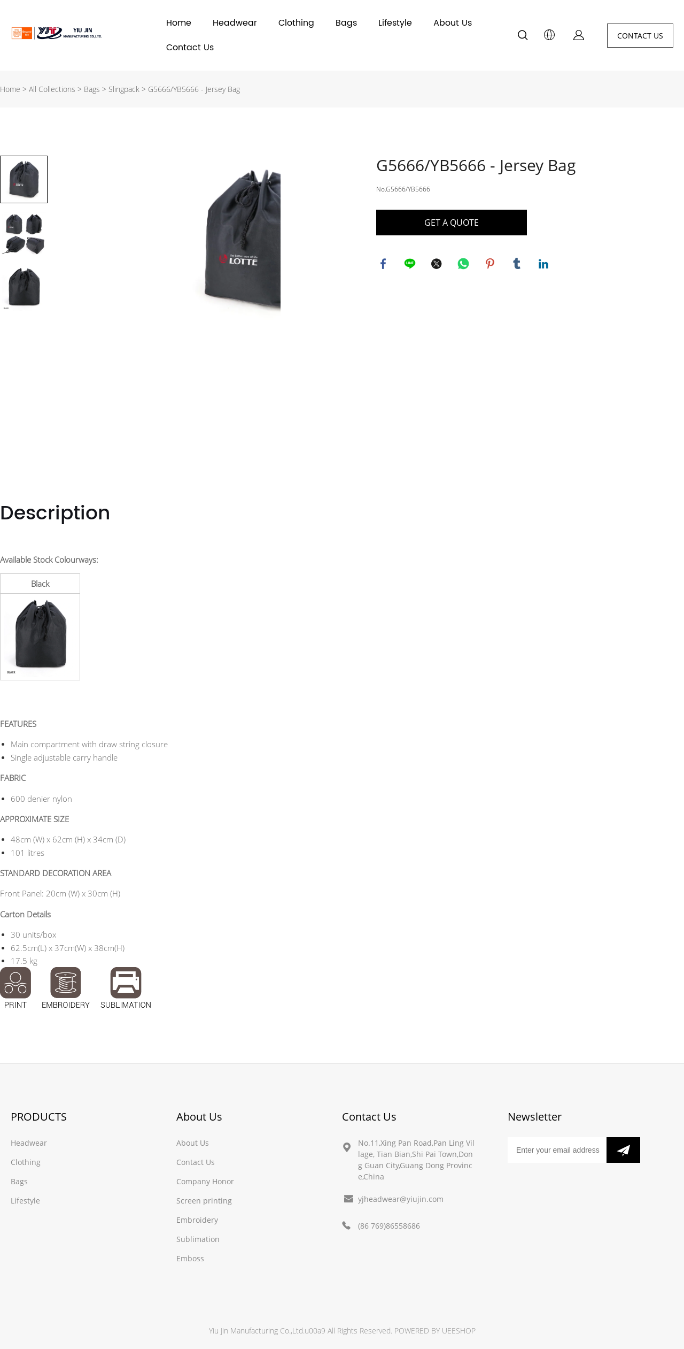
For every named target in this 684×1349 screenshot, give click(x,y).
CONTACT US (640, 35)
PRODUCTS (39, 1116)
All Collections (52, 89)
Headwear (235, 23)
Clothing (296, 23)
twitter (438, 265)
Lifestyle (395, 23)
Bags (346, 23)
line (411, 265)
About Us (452, 23)
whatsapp (464, 265)
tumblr (518, 265)
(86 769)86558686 (389, 1226)
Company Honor (205, 1181)
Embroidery (197, 1220)
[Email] (557, 1150)
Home (178, 23)
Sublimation (198, 1239)
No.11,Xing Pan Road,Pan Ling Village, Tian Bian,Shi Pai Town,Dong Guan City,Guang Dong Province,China (416, 1160)
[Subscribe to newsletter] (623, 1150)
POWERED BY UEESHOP (435, 1330)
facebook (384, 265)
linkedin (545, 265)
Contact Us (190, 48)
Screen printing (204, 1200)
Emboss (190, 1258)
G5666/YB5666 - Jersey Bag (194, 89)
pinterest (491, 265)
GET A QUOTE (451, 222)
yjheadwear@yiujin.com (401, 1199)
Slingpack (123, 89)
